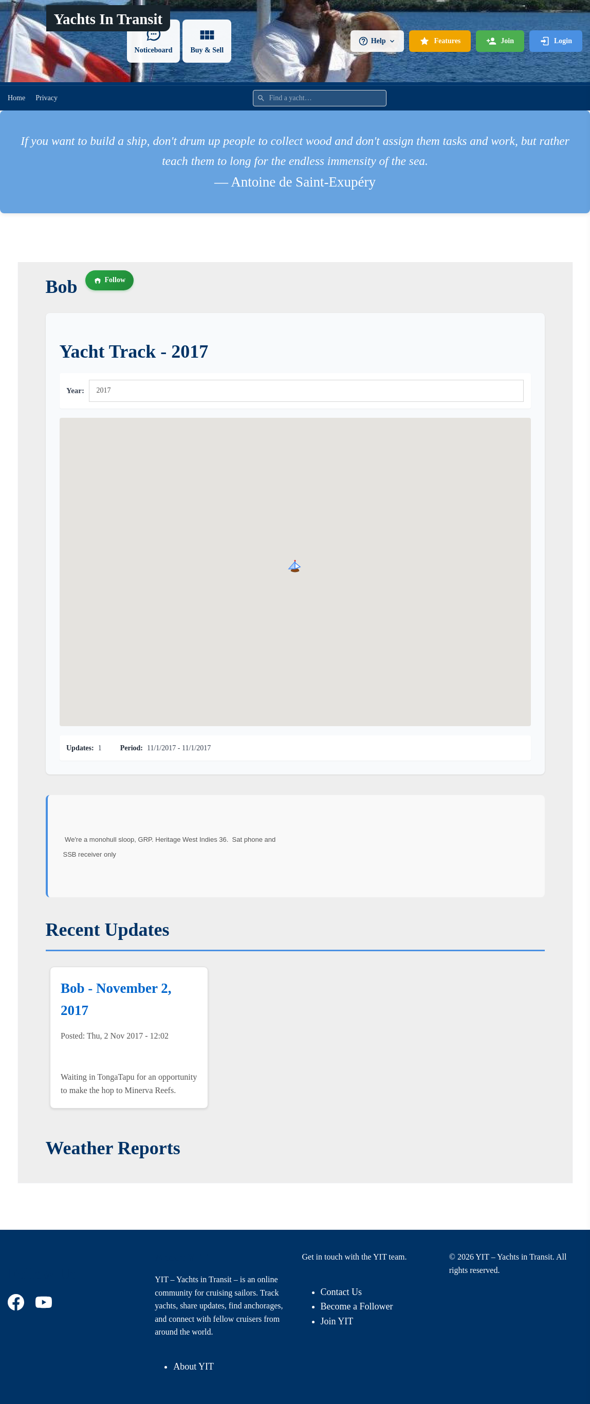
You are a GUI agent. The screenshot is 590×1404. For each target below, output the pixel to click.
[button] (295, 566)
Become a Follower (357, 1306)
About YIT (193, 1366)
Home (16, 98)
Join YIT (337, 1321)
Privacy (46, 98)
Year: (75, 390)
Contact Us (341, 1292)
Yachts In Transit (107, 19)
